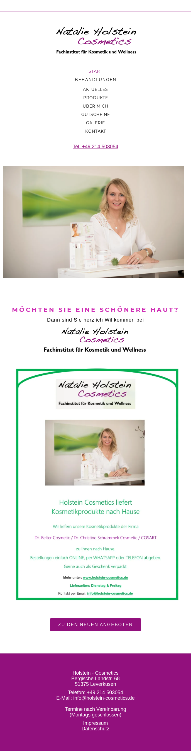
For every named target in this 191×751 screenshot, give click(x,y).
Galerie (95, 122)
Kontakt (95, 131)
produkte (95, 97)
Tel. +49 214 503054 (95, 146)
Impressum (95, 723)
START (95, 71)
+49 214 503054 (105, 692)
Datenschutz (95, 728)
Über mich (95, 106)
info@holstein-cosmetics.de (103, 698)
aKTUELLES (95, 89)
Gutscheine (95, 114)
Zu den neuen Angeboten (95, 624)
